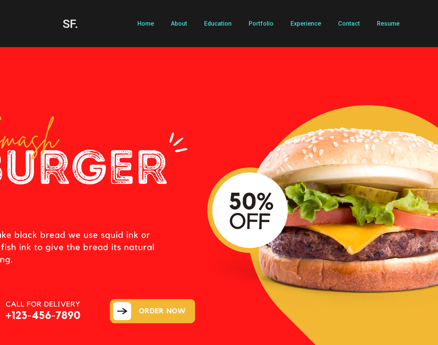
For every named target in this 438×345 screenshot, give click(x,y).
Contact (349, 23)
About (179, 23)
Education (218, 23)
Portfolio (261, 23)
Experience (305, 23)
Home (145, 23)
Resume (388, 23)
